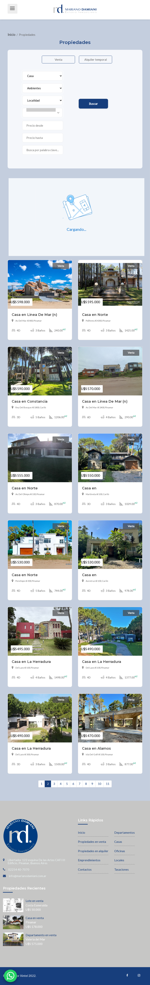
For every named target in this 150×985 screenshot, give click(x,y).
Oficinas (119, 850)
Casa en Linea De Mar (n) (34, 314)
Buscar (92, 103)
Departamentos (124, 832)
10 (99, 783)
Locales (119, 859)
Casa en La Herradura (31, 661)
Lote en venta (34, 900)
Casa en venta (35, 917)
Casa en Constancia (29, 401)
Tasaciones (121, 869)
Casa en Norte (95, 314)
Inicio (12, 34)
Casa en (89, 488)
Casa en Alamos (96, 748)
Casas (118, 841)
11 (107, 783)
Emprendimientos (89, 859)
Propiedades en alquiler (93, 850)
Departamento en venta (41, 934)
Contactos (85, 869)
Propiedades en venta (92, 841)
